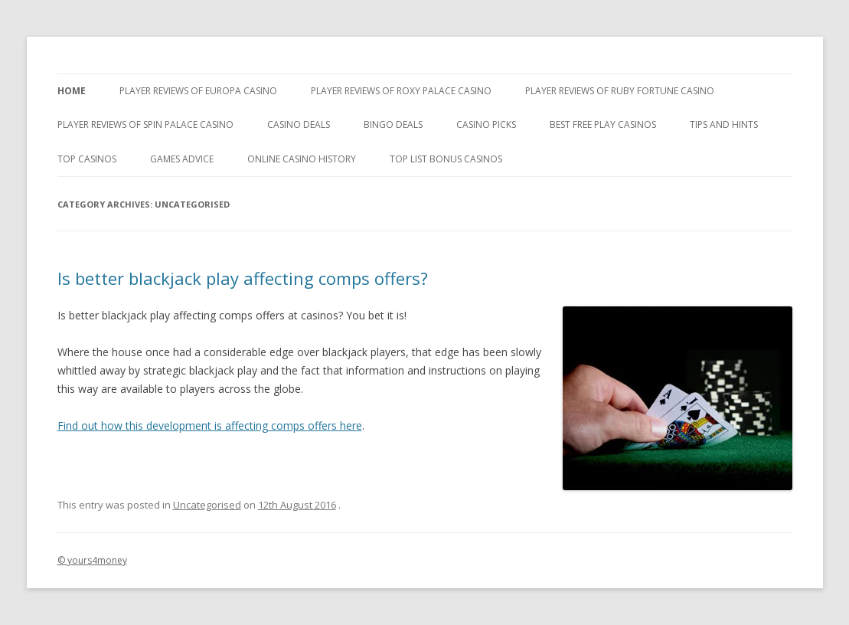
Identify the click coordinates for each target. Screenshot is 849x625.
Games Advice (182, 158)
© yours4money (92, 560)
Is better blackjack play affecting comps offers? (242, 278)
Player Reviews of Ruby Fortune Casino (619, 90)
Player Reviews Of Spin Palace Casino (145, 124)
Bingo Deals (393, 124)
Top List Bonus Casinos (446, 158)
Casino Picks (486, 124)
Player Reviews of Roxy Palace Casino (401, 90)
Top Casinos (86, 158)
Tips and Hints (724, 124)
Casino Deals (298, 124)
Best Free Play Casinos (603, 124)
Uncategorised (207, 505)
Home (71, 90)
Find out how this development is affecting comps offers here (209, 425)
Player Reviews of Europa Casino (198, 90)
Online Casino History (301, 158)
